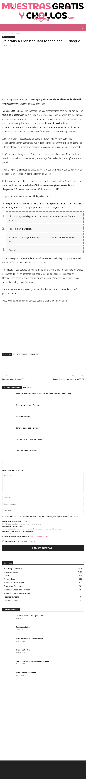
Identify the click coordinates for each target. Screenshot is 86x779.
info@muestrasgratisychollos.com (19, 534)
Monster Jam (34, 354)
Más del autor (28, 387)
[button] (4, 27)
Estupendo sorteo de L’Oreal (28, 439)
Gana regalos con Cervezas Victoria (30, 638)
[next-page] (7, 462)
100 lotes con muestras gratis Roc (29, 616)
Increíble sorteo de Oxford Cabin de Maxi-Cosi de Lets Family (43, 394)
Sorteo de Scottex (23, 650)
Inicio (4, 33)
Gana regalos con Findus (26, 428)
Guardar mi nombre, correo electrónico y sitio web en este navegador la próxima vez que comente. (41, 516)
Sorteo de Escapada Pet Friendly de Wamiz (33, 661)
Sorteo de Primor (23, 416)
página (21, 216)
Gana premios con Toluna (27, 405)
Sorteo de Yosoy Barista (26, 450)
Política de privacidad (28, 541)
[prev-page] (3, 462)
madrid (24, 354)
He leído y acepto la (19, 541)
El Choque (16, 354)
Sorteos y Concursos (15, 33)
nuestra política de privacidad (39, 536)
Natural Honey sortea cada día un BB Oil (68, 379)
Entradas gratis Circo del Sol (13, 379)
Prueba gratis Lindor (24, 627)
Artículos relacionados (12, 387)
